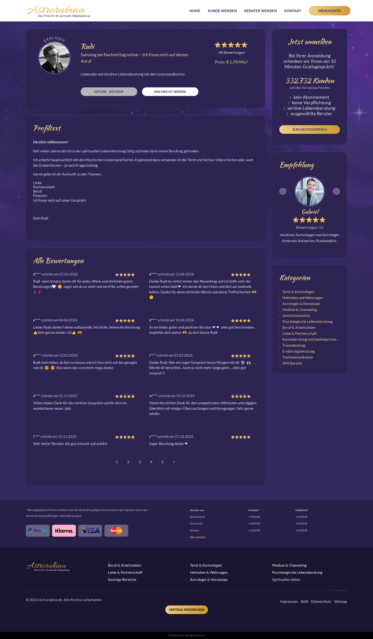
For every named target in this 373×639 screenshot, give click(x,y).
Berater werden (260, 11)
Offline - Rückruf (109, 92)
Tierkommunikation (297, 357)
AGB (304, 601)
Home (194, 11)
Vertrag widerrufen (186, 610)
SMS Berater (292, 363)
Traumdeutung (293, 345)
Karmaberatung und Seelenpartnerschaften (316, 339)
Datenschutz (321, 601)
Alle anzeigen (198, 537)
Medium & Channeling (299, 309)
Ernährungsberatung (298, 351)
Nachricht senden (170, 92)
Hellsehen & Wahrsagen (209, 572)
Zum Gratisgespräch (309, 129)
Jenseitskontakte (296, 315)
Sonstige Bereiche (122, 579)
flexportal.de (197, 635)
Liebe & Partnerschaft (299, 333)
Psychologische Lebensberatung (307, 321)
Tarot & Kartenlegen (298, 292)
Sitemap (340, 601)
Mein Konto (329, 11)
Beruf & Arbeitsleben (298, 327)
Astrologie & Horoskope (301, 303)
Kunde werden (222, 11)
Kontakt (292, 11)
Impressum (289, 601)
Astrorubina (58, 11)
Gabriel (309, 212)
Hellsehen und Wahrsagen (302, 297)
